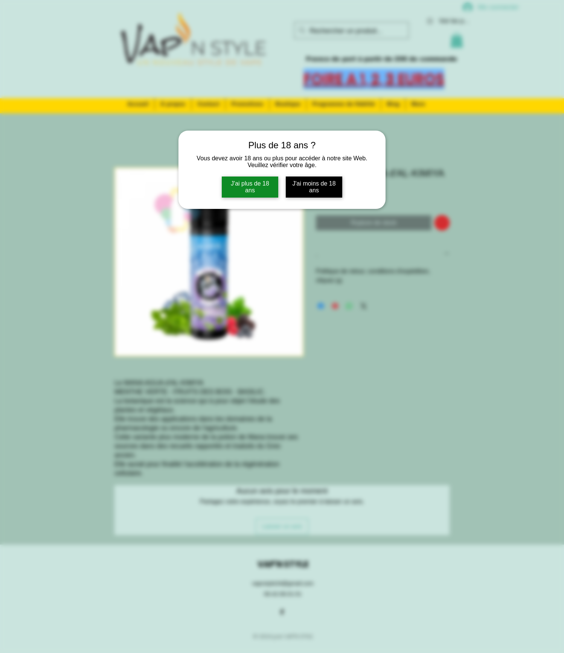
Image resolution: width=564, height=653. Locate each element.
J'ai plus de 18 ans (250, 186)
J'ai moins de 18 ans (313, 186)
